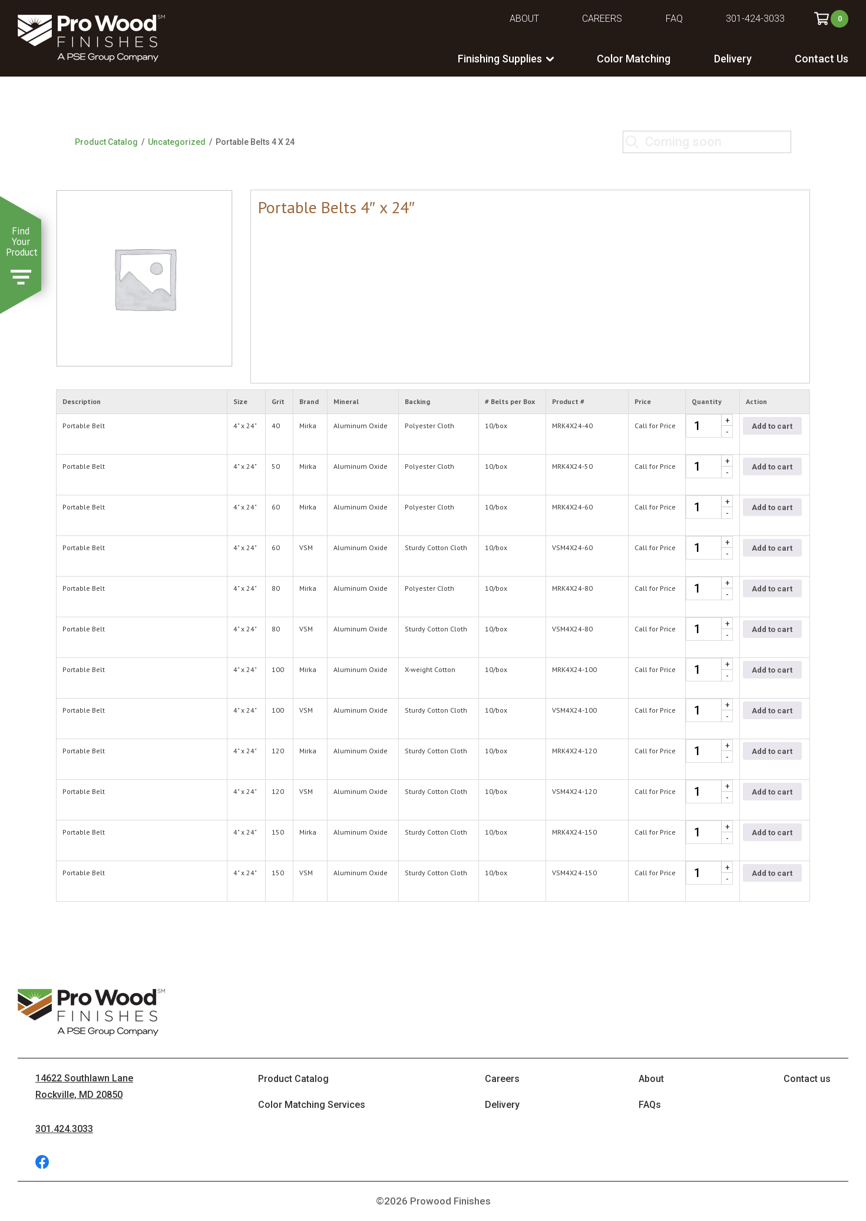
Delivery (733, 58)
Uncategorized (177, 142)
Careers (602, 18)
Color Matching (633, 58)
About (524, 18)
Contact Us (821, 58)
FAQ (674, 18)
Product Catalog (106, 142)
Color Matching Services (311, 1104)
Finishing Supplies (500, 58)
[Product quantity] (709, 426)
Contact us (807, 1078)
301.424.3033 (64, 1128)
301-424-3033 (755, 18)
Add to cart (772, 426)
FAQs (650, 1104)
